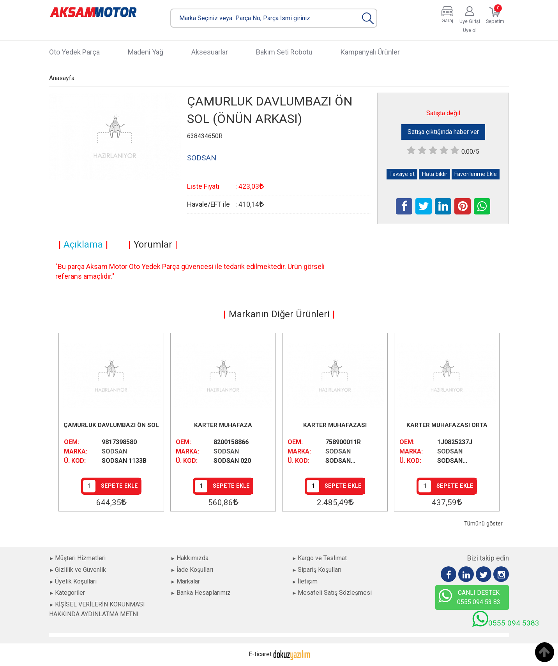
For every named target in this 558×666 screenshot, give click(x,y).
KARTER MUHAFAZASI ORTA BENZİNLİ (446, 426)
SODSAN (114, 451)
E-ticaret (260, 654)
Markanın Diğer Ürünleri (279, 314)
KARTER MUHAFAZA (223, 425)
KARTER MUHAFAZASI (335, 425)
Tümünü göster (483, 523)
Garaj (447, 20)
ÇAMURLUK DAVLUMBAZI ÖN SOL (111, 425)
